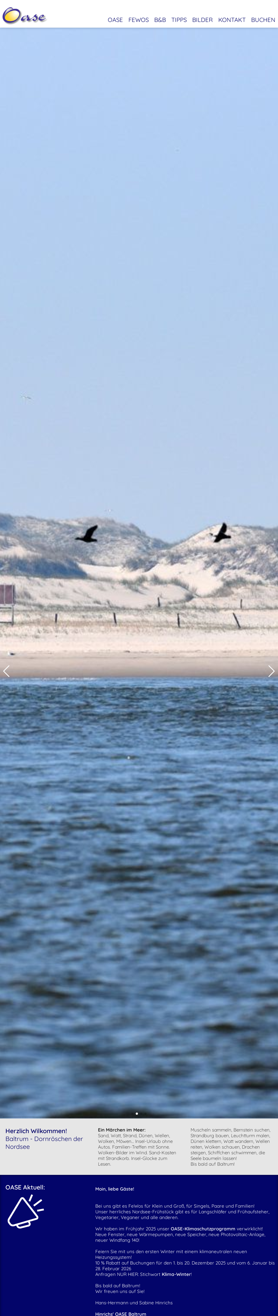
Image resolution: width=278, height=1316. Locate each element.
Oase (115, 17)
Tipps (179, 17)
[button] (6, 671)
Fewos (138, 17)
